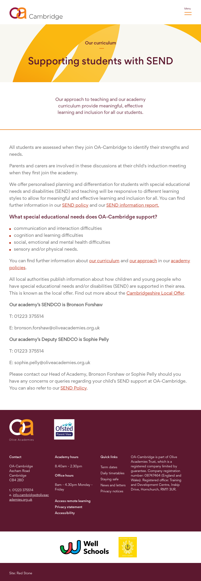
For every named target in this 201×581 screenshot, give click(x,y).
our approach (143, 260)
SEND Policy (73, 388)
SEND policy (75, 205)
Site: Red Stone (20, 573)
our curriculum (104, 260)
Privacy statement (68, 507)
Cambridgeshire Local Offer (155, 293)
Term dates (108, 467)
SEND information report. (132, 205)
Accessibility (65, 513)
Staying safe (109, 479)
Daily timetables (112, 473)
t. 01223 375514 (21, 490)
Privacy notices (111, 491)
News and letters (113, 485)
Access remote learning (73, 501)
